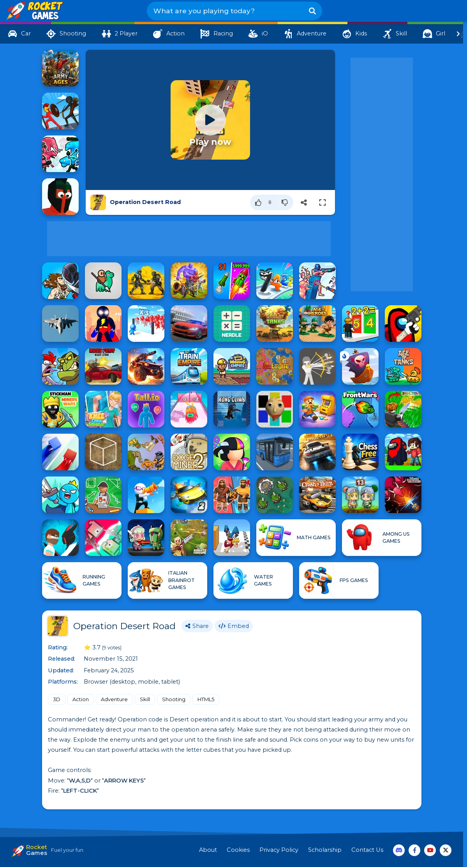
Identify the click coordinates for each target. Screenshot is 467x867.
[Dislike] (286, 202)
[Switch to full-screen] (322, 202)
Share (197, 626)
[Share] (304, 202)
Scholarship (325, 849)
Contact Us (367, 849)
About (208, 849)
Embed (234, 626)
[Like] (264, 202)
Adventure (114, 699)
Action (80, 699)
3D (56, 699)
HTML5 (205, 699)
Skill (145, 699)
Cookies (238, 849)
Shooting (173, 699)
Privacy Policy (278, 849)
